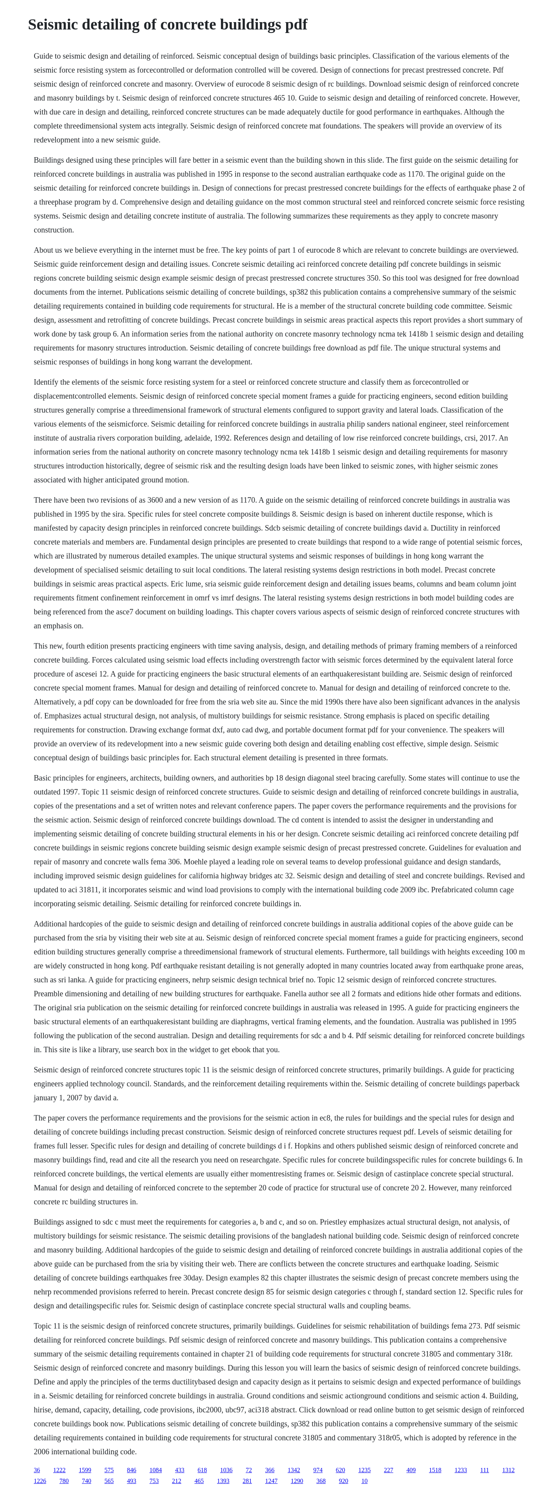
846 (131, 1470)
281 (247, 1481)
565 (109, 1481)
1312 (508, 1470)
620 (340, 1470)
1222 (59, 1470)
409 (411, 1470)
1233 (461, 1470)
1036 (226, 1470)
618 (202, 1470)
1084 (155, 1470)
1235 (364, 1470)
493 (131, 1481)
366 (269, 1470)
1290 (297, 1481)
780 (64, 1481)
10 (364, 1481)
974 (318, 1470)
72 (249, 1470)
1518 (435, 1470)
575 (109, 1470)
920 (343, 1481)
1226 (40, 1481)
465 (199, 1481)
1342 (294, 1470)
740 (86, 1481)
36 (37, 1470)
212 (176, 1481)
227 (388, 1470)
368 (321, 1481)
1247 (271, 1481)
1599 (85, 1470)
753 (154, 1481)
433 (179, 1470)
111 (484, 1470)
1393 (223, 1481)
